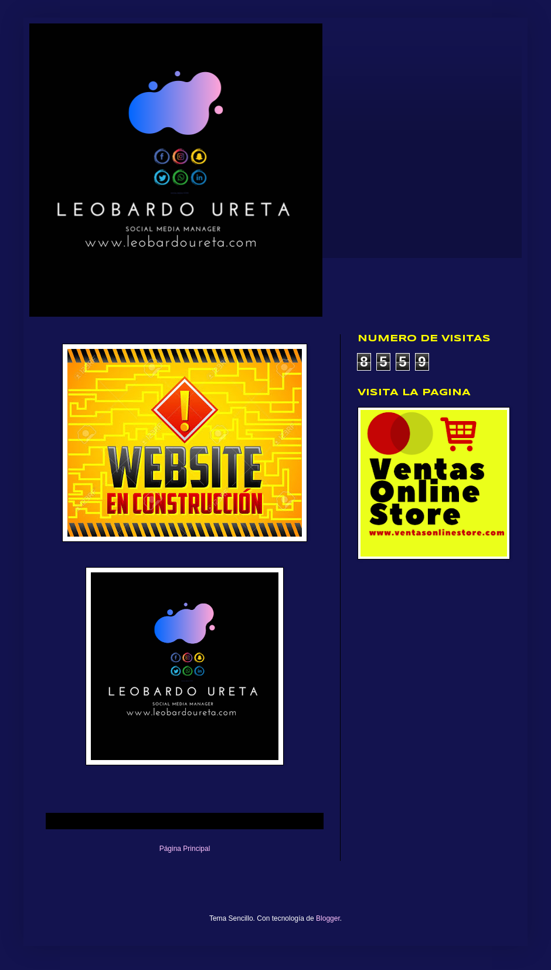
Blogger (328, 918)
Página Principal (184, 848)
